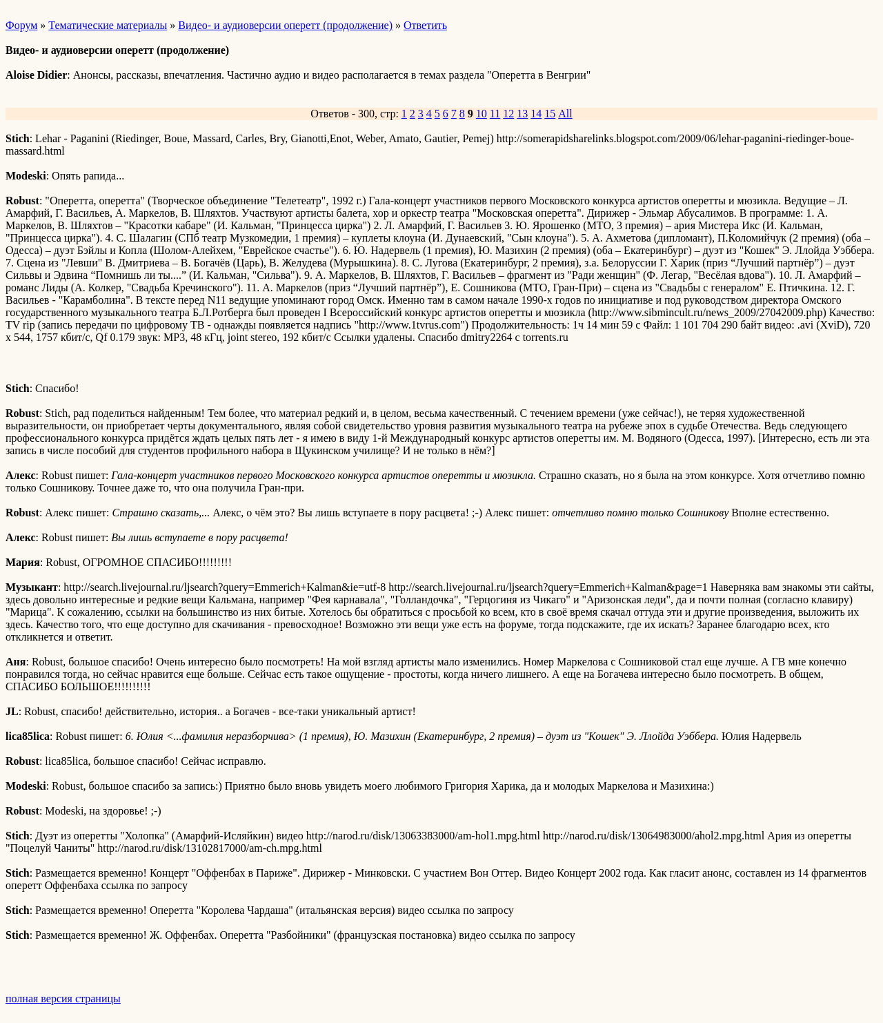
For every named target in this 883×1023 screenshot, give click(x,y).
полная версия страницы (63, 998)
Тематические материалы (107, 25)
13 (522, 113)
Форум (21, 25)
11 (495, 113)
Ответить (425, 25)
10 (481, 113)
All (565, 113)
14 (536, 113)
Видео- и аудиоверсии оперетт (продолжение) (285, 25)
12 (508, 113)
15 (549, 113)
